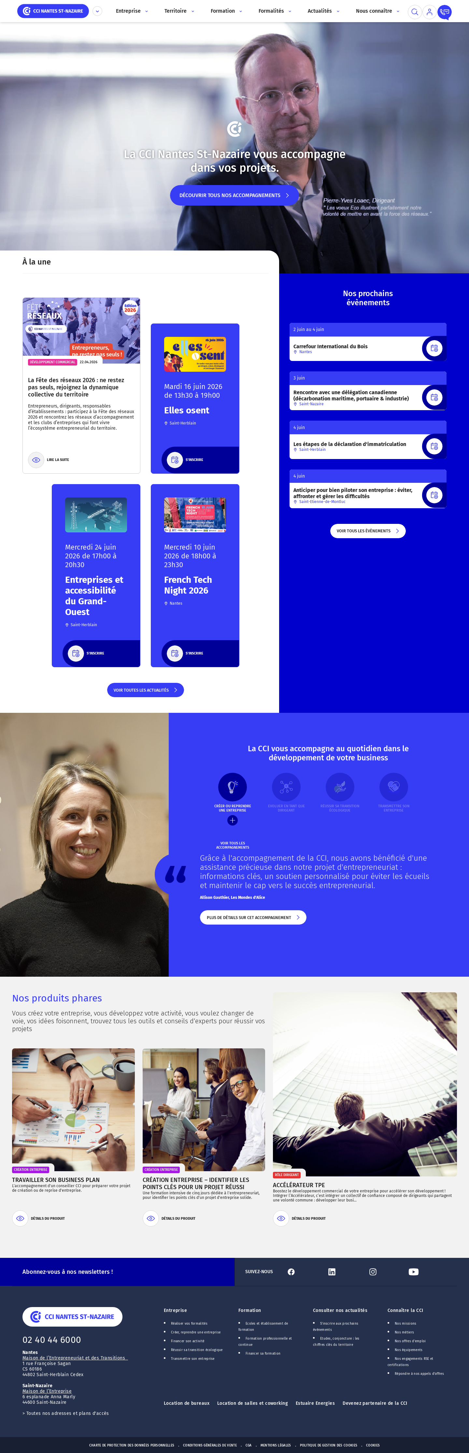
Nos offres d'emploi (410, 1341)
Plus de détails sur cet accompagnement (253, 920)
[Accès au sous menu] (146, 11)
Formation (249, 1310)
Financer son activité (187, 1341)
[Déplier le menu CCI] (97, 11)
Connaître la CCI (405, 1310)
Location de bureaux (186, 1403)
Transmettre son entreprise (193, 1359)
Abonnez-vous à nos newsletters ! (67, 1271)
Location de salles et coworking (252, 1403)
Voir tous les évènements (368, 533)
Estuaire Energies (315, 1403)
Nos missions (406, 1324)
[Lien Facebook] (303, 1272)
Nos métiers (404, 1332)
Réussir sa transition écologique (197, 1350)
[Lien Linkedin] (344, 1272)
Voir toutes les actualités (145, 693)
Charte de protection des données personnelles (131, 1445)
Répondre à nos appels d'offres (419, 1374)
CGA (249, 1445)
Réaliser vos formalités (189, 1324)
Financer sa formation (263, 1354)
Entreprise (175, 1310)
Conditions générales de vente (210, 1445)
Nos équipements (409, 1350)
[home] (53, 10)
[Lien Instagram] (385, 1272)
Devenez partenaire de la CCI (375, 1403)
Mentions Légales (276, 1445)
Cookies (373, 1445)
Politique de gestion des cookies (329, 1445)
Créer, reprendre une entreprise (195, 1332)
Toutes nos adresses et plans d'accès (67, 1413)
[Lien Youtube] (426, 1272)
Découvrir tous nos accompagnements (234, 199)
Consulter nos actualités (340, 1310)
